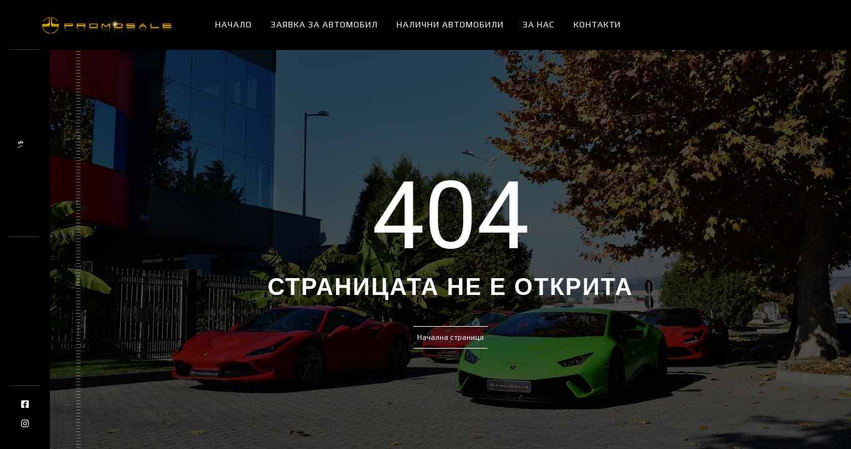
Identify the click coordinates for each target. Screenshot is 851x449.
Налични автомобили (450, 24)
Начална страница (450, 337)
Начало (233, 24)
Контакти (597, 24)
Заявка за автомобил (324, 24)
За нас (538, 24)
